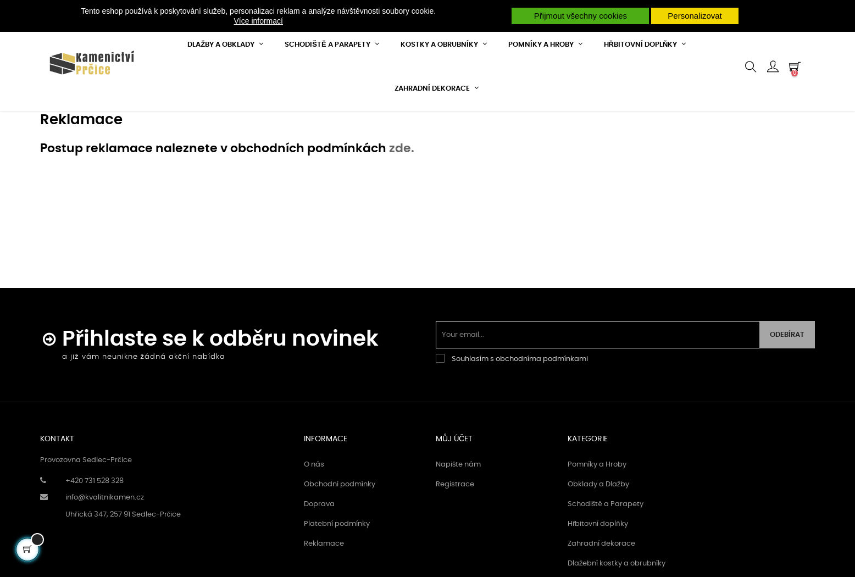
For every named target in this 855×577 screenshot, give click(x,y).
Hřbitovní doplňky (598, 563)
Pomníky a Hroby (597, 504)
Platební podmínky (337, 563)
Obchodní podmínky (339, 524)
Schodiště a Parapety (605, 543)
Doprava (319, 543)
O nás (314, 504)
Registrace (455, 524)
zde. (401, 188)
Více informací (258, 20)
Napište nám (458, 504)
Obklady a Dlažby (599, 524)
